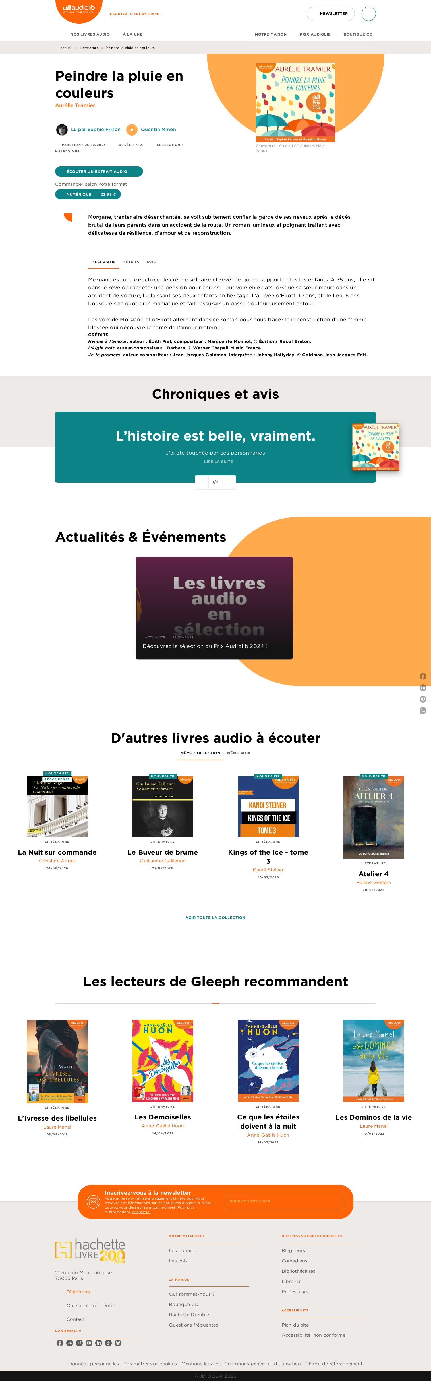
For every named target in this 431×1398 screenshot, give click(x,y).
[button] (331, 14)
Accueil (66, 48)
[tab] (61, 34)
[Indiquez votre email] (277, 1202)
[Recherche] (369, 14)
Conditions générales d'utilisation (262, 1363)
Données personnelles (94, 1363)
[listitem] (60, 1343)
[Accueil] (79, 13)
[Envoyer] (337, 1202)
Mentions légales (200, 1363)
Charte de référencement (333, 1363)
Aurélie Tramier (75, 105)
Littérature (89, 48)
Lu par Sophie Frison (96, 129)
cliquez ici (141, 1212)
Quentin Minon (158, 129)
